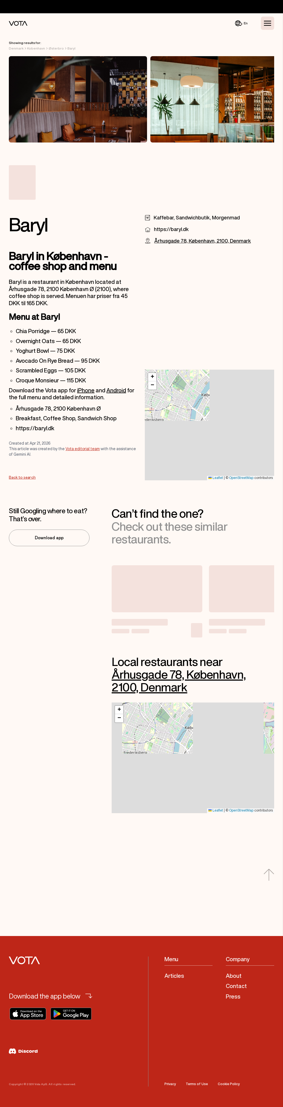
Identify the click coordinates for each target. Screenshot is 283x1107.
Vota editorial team (82, 449)
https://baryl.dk (171, 229)
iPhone (86, 390)
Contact (236, 986)
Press (233, 996)
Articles (174, 976)
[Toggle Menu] (267, 23)
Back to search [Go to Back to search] (22, 477)
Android (116, 390)
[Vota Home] (18, 23)
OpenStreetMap (241, 477)
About (234, 976)
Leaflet (215, 477)
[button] (152, 377)
